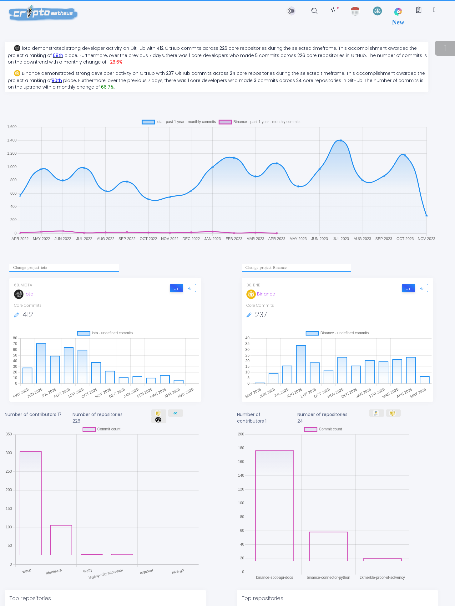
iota (23, 294)
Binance (260, 294)
